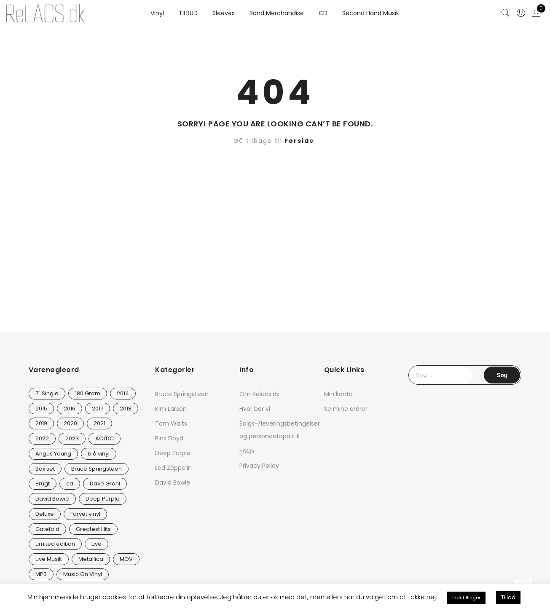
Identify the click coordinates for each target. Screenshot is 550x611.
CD (323, 13)
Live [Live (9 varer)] (96, 544)
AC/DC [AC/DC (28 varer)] (104, 438)
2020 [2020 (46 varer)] (70, 423)
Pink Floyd (169, 438)
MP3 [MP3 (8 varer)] (41, 574)
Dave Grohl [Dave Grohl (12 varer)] (105, 484)
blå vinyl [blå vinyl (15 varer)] (99, 454)
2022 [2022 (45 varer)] (42, 438)
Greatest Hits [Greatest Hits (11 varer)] (93, 529)
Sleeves (223, 13)
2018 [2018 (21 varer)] (125, 409)
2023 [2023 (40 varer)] (72, 438)
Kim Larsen (171, 409)
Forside (299, 141)
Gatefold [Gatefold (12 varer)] (47, 529)
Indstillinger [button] (466, 597)
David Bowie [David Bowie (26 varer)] (52, 499)
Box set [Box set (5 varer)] (45, 469)
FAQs (246, 451)
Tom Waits (171, 423)
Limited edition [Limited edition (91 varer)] (55, 544)
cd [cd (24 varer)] (69, 484)
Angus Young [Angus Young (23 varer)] (53, 454)
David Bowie (172, 482)
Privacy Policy (259, 465)
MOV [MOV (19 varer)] (126, 559)
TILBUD (188, 13)
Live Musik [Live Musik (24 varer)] (48, 559)
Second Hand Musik (370, 13)
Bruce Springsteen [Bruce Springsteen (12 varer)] (96, 469)
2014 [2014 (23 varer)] (123, 393)
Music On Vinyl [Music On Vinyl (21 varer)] (82, 574)
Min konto (338, 394)
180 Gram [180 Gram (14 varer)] (87, 393)
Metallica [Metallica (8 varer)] (90, 559)
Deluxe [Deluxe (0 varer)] (44, 514)
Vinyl (157, 13)
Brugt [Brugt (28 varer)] (42, 484)
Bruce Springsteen (182, 394)
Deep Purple (172, 453)
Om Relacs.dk (259, 394)
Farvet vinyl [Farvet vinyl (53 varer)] (85, 514)
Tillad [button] (508, 597)
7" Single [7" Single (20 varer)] (47, 393)
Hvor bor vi (254, 409)
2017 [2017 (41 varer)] (97, 409)
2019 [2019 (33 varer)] (41, 423)
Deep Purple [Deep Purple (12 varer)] (103, 499)
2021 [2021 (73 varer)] (99, 423)
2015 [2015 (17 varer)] (41, 409)
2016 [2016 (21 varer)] (69, 409)
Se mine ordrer (346, 409)
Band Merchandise (277, 13)
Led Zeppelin (173, 468)
